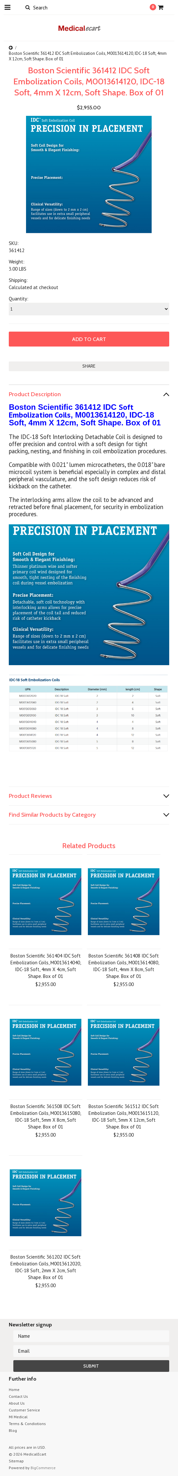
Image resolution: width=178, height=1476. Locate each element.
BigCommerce (43, 1467)
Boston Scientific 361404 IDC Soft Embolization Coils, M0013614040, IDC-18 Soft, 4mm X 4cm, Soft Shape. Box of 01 (45, 966)
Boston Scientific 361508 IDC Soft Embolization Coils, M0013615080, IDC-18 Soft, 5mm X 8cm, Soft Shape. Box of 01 (45, 1116)
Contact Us (18, 1396)
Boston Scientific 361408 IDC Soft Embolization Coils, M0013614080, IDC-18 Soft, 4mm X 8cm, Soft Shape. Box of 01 (124, 966)
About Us (17, 1403)
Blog (13, 1430)
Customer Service (24, 1410)
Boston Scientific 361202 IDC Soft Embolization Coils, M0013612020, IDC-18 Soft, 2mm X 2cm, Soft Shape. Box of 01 (45, 1267)
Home (14, 1389)
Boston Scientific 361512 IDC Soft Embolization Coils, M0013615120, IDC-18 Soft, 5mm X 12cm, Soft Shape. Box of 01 (124, 1116)
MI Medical (18, 1416)
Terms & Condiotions (27, 1423)
